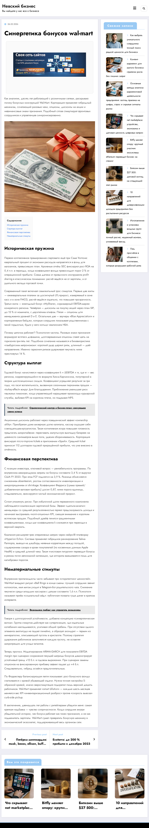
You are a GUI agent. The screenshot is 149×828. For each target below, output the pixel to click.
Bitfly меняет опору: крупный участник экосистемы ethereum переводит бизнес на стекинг (56, 805)
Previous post (39, 734)
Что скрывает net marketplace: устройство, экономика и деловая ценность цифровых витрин (19, 805)
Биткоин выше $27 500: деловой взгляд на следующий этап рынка (92, 805)
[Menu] (134, 8)
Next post (58, 734)
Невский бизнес (19, 6)
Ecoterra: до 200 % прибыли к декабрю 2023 (71, 742)
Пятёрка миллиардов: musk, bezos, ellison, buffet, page (28, 742)
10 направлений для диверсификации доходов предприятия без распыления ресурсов (130, 805)
